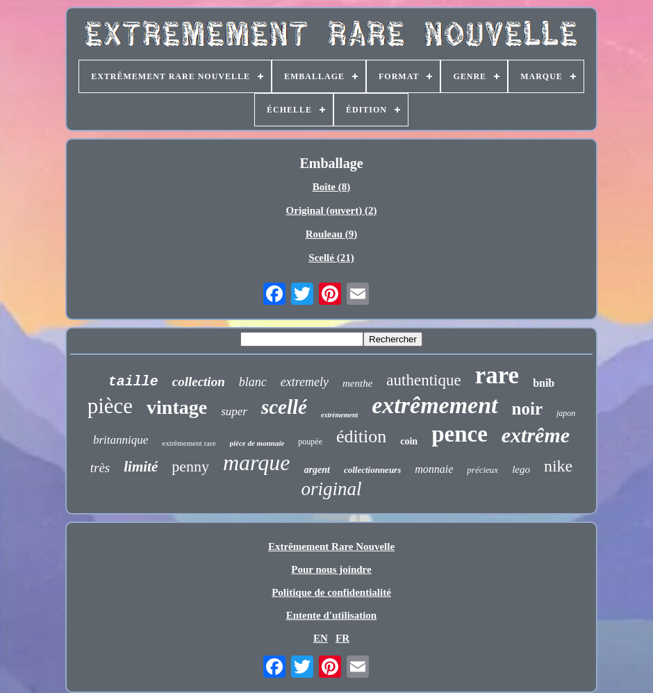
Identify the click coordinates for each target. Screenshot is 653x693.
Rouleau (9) (332, 234)
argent (317, 470)
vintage (177, 407)
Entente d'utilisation (331, 615)
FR (342, 638)
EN (320, 638)
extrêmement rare (188, 443)
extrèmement (339, 415)
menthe (357, 383)
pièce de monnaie (257, 443)
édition (361, 436)
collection (198, 381)
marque (256, 462)
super (234, 411)
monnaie (434, 469)
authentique (423, 380)
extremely (305, 382)
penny (190, 466)
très (100, 467)
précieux (482, 470)
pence (459, 433)
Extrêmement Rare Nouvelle (331, 546)
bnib (543, 383)
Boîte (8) (332, 186)
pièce (110, 406)
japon (565, 413)
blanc (253, 382)
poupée (310, 441)
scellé (284, 407)
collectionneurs (372, 470)
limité (141, 466)
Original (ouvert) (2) (331, 210)
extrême (536, 435)
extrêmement (434, 405)
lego (521, 469)
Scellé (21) (331, 257)
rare (497, 375)
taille (133, 382)
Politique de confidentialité (331, 592)
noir (527, 408)
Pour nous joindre (331, 569)
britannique (120, 439)
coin (409, 441)
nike (558, 466)
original (331, 488)
